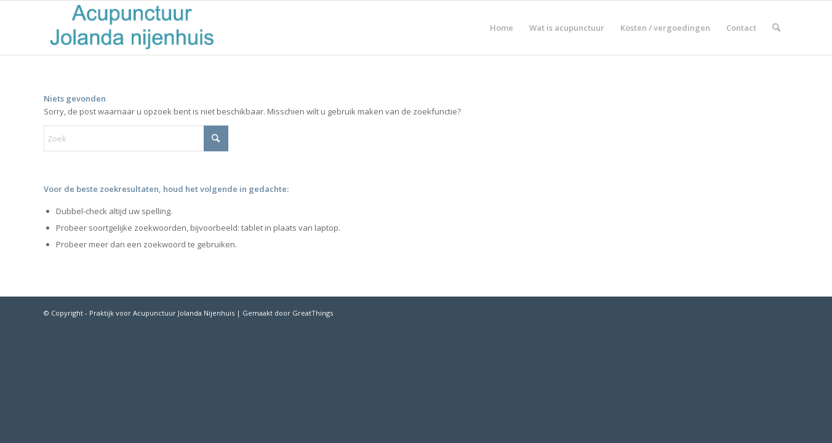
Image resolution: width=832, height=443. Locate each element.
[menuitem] (501, 28)
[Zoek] (776, 28)
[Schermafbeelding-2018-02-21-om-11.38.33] (132, 28)
